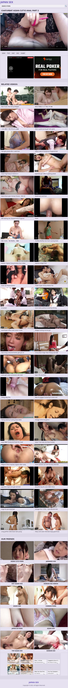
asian (3, 53)
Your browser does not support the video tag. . (34, 32)
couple (23, 53)
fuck (8, 53)
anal (13, 53)
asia (17, 53)
